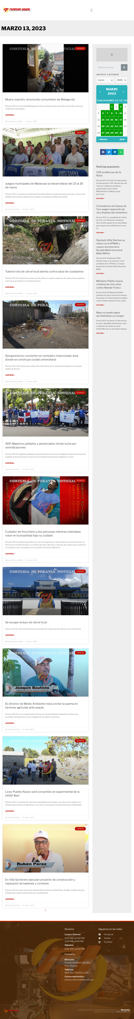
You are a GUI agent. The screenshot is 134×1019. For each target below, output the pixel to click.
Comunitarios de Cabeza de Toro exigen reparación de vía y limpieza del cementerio (111, 209)
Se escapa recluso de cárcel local (26, 622)
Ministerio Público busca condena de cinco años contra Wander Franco (109, 284)
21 (107, 126)
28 (107, 133)
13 (103, 120)
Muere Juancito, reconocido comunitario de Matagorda (40, 99)
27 (103, 133)
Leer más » (10, 115)
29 (111, 133)
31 (120, 133)
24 (120, 126)
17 (121, 120)
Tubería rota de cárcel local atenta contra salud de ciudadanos (44, 271)
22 (111, 126)
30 (116, 133)
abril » (122, 139)
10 (120, 113)
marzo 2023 (112, 91)
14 (107, 120)
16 (116, 120)
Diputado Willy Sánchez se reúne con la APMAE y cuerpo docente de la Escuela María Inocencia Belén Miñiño (110, 247)
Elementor (125, 1009)
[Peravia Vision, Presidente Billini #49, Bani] (33, 959)
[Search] (124, 67)
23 (116, 126)
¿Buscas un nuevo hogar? (112, 1011)
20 (103, 126)
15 (112, 120)
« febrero (102, 139)
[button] (91, 10)
